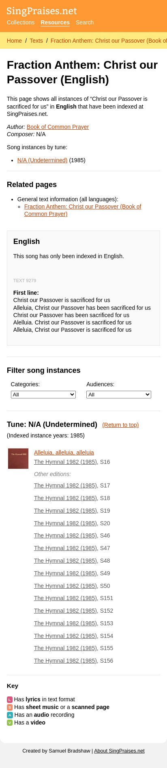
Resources (55, 22)
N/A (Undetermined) (42, 160)
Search (85, 22)
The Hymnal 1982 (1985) (65, 462)
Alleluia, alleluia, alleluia (64, 452)
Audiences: (118, 389)
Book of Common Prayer (58, 127)
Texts (36, 40)
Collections (20, 22)
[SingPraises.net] (42, 12)
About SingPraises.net (119, 751)
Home (14, 40)
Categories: (43, 389)
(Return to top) (120, 425)
